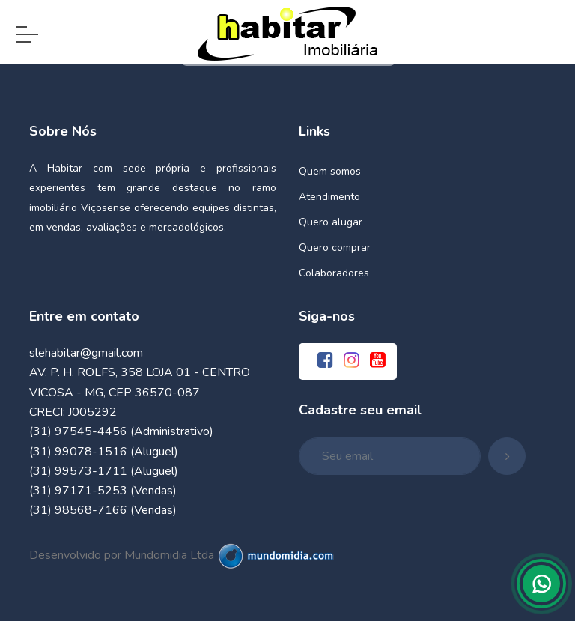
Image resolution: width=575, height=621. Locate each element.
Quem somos (330, 171)
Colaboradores (334, 273)
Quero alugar (330, 222)
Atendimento (329, 197)
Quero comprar (335, 247)
